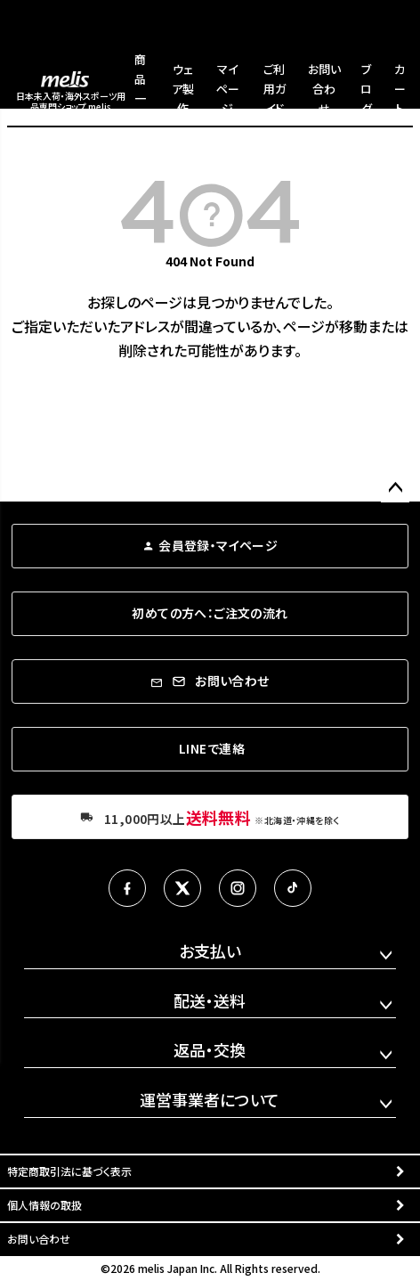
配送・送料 (210, 1000)
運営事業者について (209, 1099)
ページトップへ (395, 488)
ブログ (366, 89)
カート (400, 89)
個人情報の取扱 (44, 1204)
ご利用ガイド (274, 89)
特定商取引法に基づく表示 (69, 1171)
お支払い (210, 950)
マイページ (227, 89)
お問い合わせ (324, 89)
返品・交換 (210, 1049)
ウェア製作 (183, 89)
